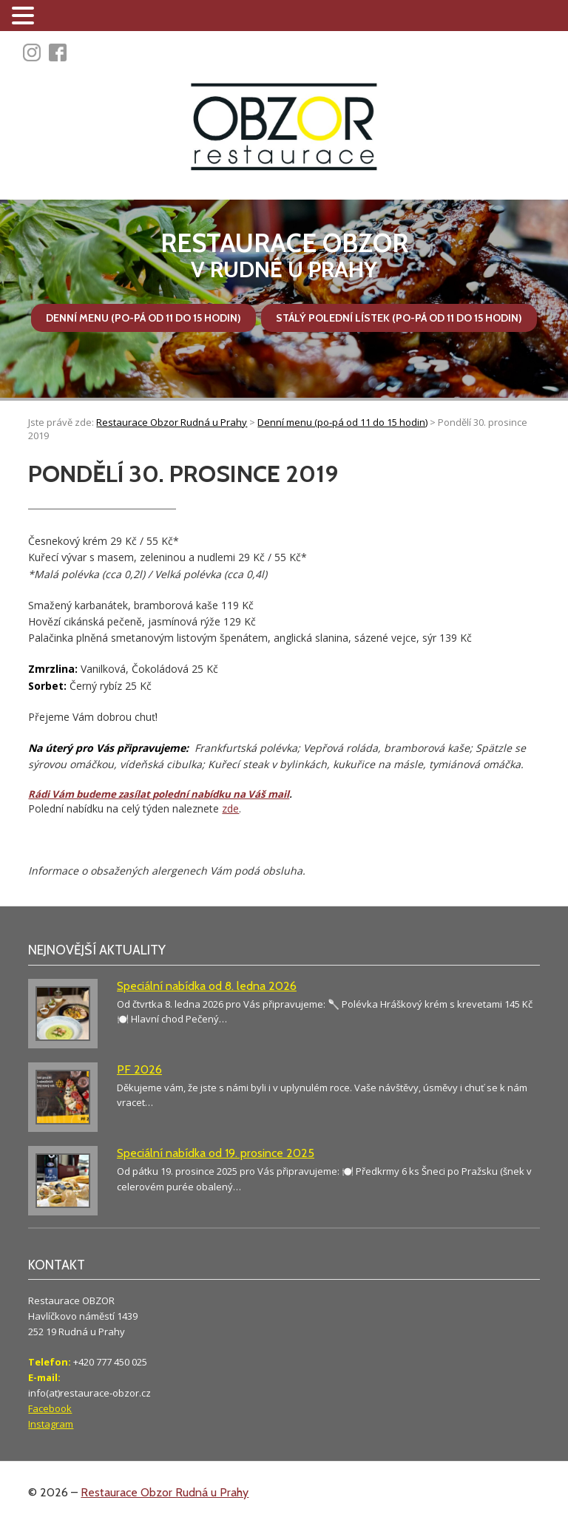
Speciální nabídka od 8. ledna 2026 (207, 986)
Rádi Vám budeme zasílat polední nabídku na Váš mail (158, 794)
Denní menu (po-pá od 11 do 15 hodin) (143, 318)
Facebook (50, 1408)
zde (230, 808)
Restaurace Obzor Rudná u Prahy (164, 1492)
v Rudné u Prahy (284, 255)
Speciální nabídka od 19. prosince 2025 (215, 1153)
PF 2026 (139, 1069)
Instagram (50, 1424)
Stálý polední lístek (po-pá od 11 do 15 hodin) (399, 318)
